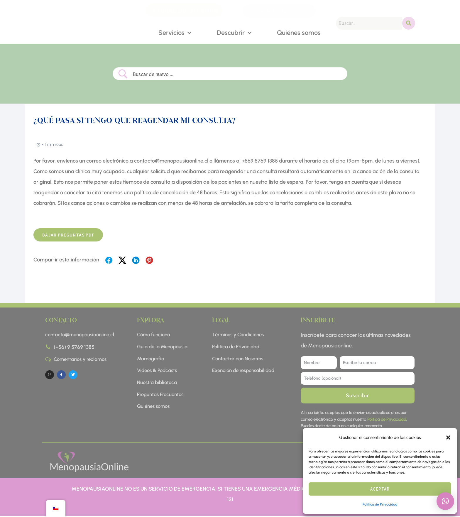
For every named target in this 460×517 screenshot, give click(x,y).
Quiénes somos (299, 32)
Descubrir (234, 32)
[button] (448, 437)
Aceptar (380, 489)
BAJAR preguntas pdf (70, 235)
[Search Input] (237, 74)
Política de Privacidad (380, 504)
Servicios (174, 32)
